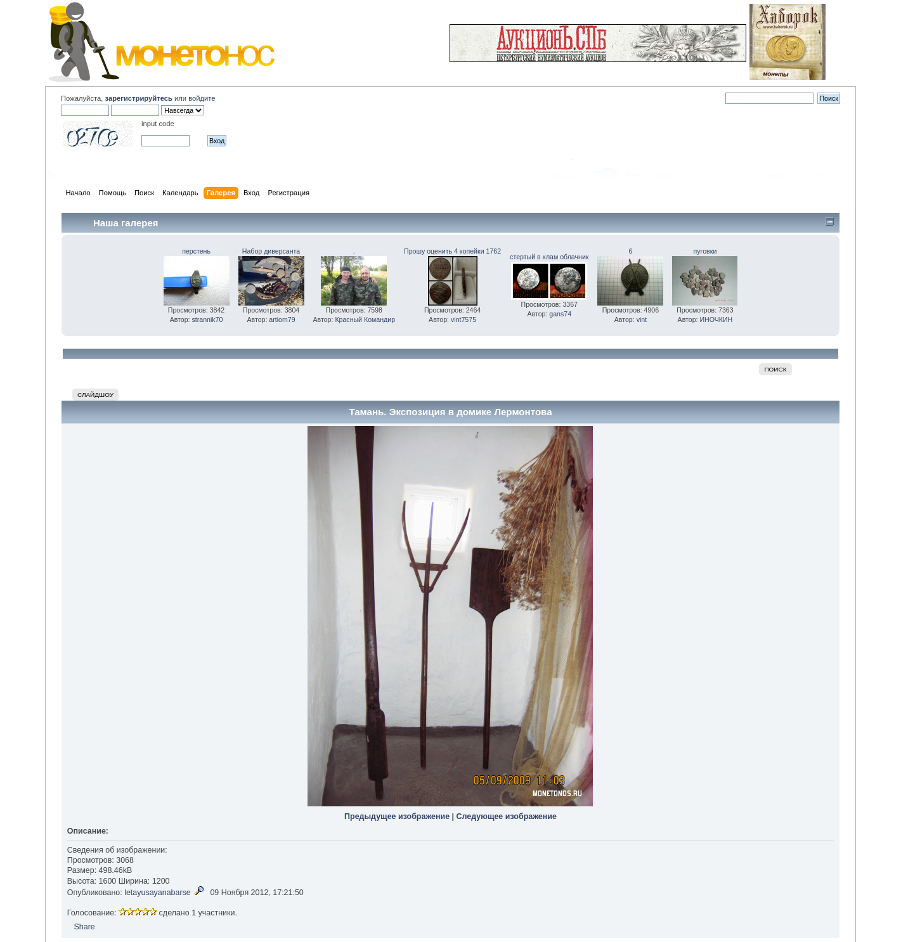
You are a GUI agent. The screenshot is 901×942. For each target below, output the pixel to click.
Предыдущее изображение (397, 816)
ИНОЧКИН (715, 319)
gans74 (560, 314)
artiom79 (282, 319)
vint (642, 319)
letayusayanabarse (157, 892)
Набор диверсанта (271, 251)
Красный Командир (365, 319)
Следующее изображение (507, 816)
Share (84, 926)
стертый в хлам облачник (549, 257)
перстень (196, 251)
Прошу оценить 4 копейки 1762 (452, 251)
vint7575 (463, 319)
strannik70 (207, 319)
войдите (201, 98)
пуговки (705, 251)
